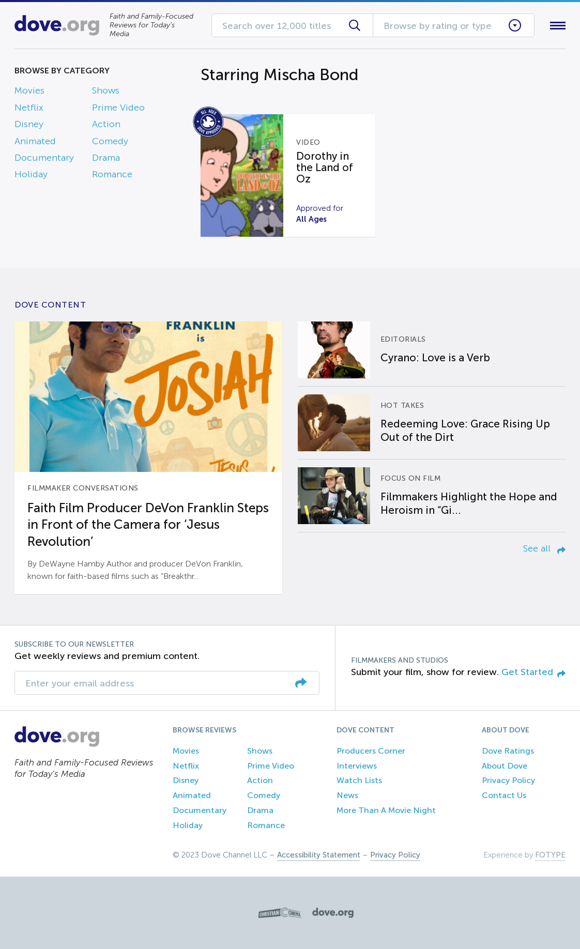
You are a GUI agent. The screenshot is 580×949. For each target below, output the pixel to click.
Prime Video (118, 107)
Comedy (110, 141)
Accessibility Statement (318, 855)
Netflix (28, 107)
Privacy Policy (508, 780)
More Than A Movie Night (386, 810)
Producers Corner (371, 750)
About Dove (504, 765)
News (347, 795)
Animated (35, 141)
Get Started (533, 672)
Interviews (357, 765)
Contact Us (504, 795)
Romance (112, 174)
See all (544, 548)
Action (106, 124)
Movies (29, 90)
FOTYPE (550, 855)
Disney (28, 124)
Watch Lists (359, 780)
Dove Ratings (508, 750)
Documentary (44, 157)
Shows (105, 90)
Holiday (31, 174)
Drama (106, 157)
